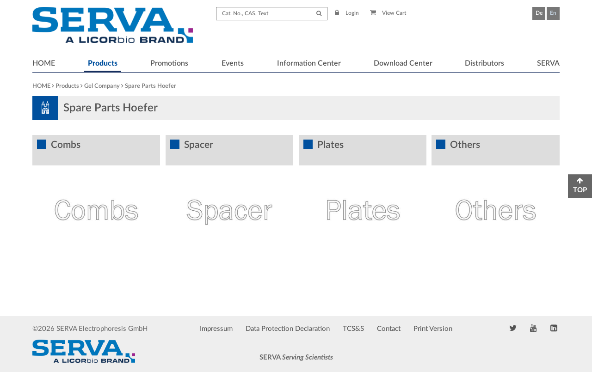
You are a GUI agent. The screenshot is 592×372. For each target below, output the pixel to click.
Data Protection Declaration (288, 328)
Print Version (432, 328)
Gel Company (102, 86)
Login (347, 13)
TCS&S (353, 328)
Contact (389, 328)
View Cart (388, 13)
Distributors (484, 63)
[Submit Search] (319, 13)
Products (102, 63)
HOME (43, 63)
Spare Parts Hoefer (150, 86)
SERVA (548, 63)
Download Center (403, 63)
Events (233, 63)
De (539, 13)
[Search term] (271, 13)
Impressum (216, 328)
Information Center (309, 63)
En (553, 13)
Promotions (169, 63)
